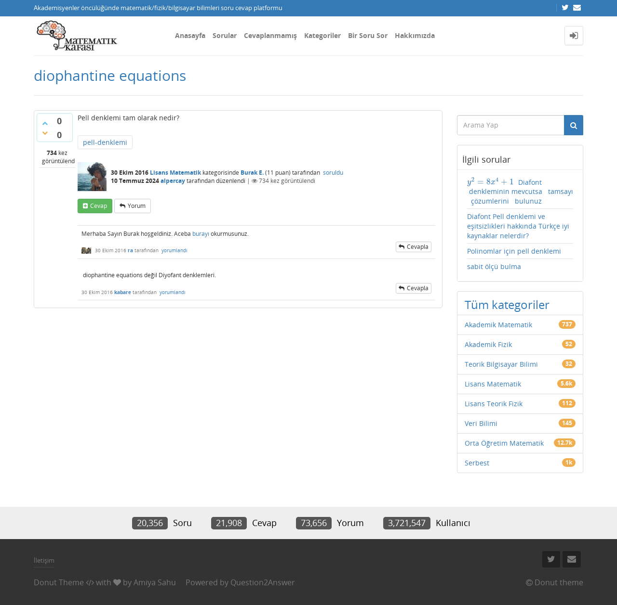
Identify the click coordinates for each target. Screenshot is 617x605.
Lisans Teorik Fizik (494, 403)
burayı (200, 234)
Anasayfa (190, 35)
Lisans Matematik (175, 172)
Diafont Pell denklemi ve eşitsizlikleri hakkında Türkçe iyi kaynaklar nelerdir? (518, 226)
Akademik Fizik (488, 344)
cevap (98, 206)
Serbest (477, 462)
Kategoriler (322, 35)
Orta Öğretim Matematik (504, 443)
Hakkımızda (415, 35)
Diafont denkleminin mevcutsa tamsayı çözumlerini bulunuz (520, 191)
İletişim (44, 560)
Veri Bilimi (481, 423)
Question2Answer (262, 582)
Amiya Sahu (155, 582)
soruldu (333, 172)
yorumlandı (174, 250)
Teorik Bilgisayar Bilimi (501, 364)
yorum (137, 206)
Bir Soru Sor (368, 35)
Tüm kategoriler (507, 304)
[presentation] (490, 181)
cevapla (418, 247)
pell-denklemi (105, 142)
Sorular (225, 35)
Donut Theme (59, 582)
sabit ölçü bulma (494, 266)
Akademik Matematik (498, 324)
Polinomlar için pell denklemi (514, 251)
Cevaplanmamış (270, 35)
